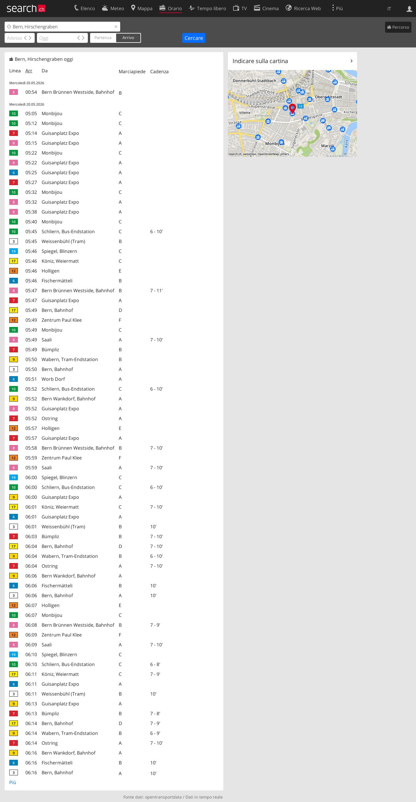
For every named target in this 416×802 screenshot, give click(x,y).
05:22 (31, 153)
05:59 (31, 458)
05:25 (31, 172)
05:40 (31, 221)
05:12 (31, 123)
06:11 (31, 674)
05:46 (31, 251)
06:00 (31, 477)
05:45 (31, 231)
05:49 (31, 310)
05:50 (31, 359)
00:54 (31, 92)
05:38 (31, 212)
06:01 (31, 507)
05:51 (31, 379)
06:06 (31, 576)
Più (12, 782)
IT (389, 8)
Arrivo (128, 37)
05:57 (31, 428)
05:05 (31, 113)
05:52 (31, 389)
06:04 (31, 546)
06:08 (31, 625)
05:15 (31, 143)
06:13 (31, 703)
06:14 (31, 723)
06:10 (31, 654)
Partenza (103, 37)
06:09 (31, 635)
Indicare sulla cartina (260, 61)
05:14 (31, 133)
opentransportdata (163, 797)
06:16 (31, 753)
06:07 (31, 605)
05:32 (31, 192)
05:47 (31, 290)
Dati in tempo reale (204, 797)
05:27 (31, 182)
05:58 (31, 448)
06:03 (31, 536)
